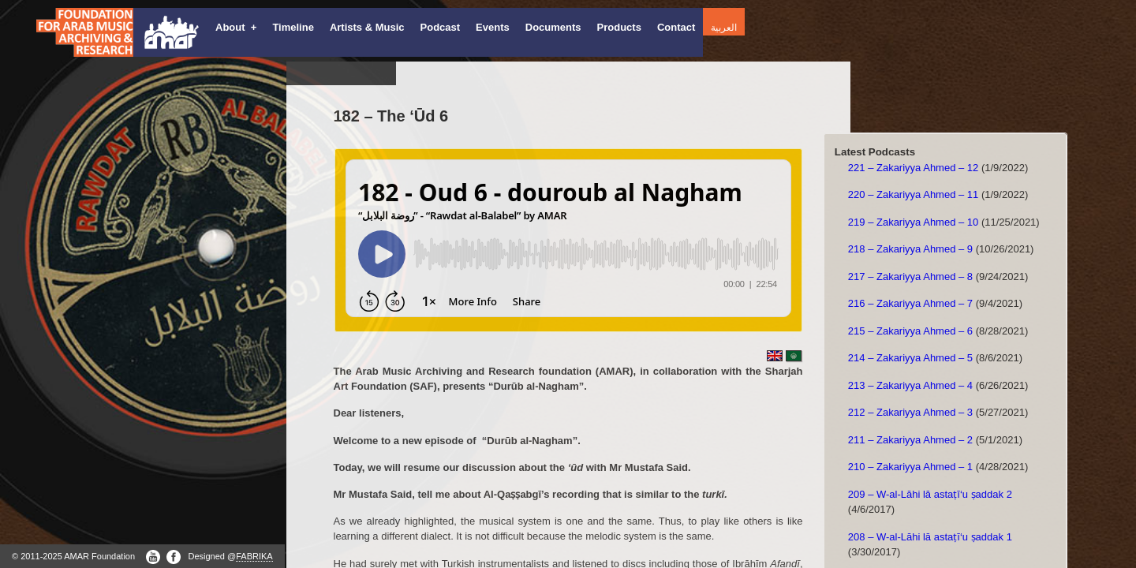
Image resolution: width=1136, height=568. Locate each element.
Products (619, 27)
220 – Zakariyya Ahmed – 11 (913, 194)
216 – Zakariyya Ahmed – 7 (910, 303)
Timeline (293, 27)
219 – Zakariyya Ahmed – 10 (913, 222)
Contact (676, 27)
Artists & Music (367, 27)
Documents (553, 27)
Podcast (440, 27)
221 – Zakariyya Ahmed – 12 (913, 168)
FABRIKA (254, 556)
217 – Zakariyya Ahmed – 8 (910, 276)
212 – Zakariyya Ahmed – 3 (910, 412)
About (235, 27)
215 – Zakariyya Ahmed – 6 (910, 331)
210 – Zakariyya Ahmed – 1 (910, 467)
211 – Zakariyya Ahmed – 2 (910, 440)
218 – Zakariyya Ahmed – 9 (910, 249)
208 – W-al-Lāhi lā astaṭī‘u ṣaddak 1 (930, 537)
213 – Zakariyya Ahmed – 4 (910, 385)
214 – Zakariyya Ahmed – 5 (910, 358)
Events (493, 27)
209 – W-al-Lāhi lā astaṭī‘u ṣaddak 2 (930, 494)
